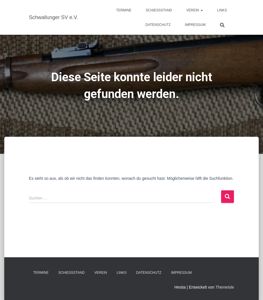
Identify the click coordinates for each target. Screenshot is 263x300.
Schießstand (159, 10)
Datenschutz (157, 25)
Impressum (195, 25)
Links (222, 10)
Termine (123, 10)
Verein (194, 10)
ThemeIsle (224, 287)
